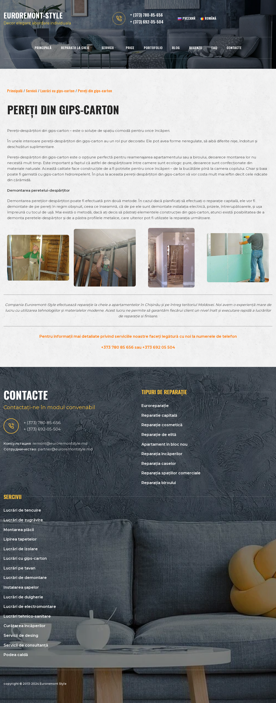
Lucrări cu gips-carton (57, 90)
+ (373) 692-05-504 (147, 22)
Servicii (31, 90)
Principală (15, 90)
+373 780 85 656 (117, 347)
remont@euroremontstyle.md (60, 443)
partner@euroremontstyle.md (65, 449)
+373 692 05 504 (158, 347)
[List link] (206, 406)
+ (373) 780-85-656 (146, 15)
